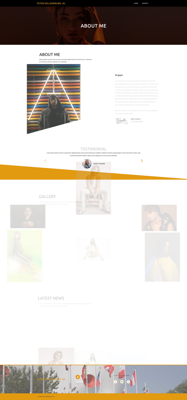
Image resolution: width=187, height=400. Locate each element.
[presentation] (45, 160)
